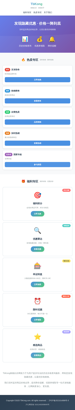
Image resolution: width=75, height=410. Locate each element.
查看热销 (37, 144)
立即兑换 (37, 214)
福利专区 (27, 12)
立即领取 (37, 320)
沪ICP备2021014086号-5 (59, 400)
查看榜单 (37, 101)
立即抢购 (37, 80)
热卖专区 (37, 12)
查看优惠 (37, 249)
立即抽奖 (37, 285)
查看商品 (37, 356)
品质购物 (37, 122)
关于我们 (48, 12)
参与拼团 (37, 165)
